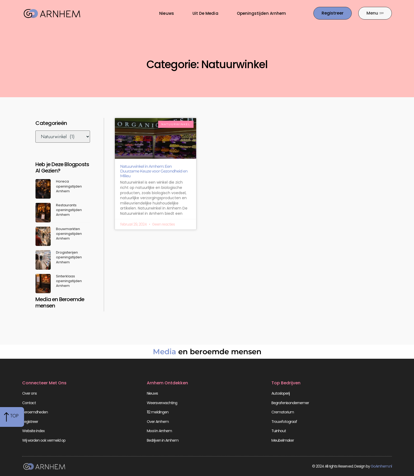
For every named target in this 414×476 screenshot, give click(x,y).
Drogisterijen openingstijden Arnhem (69, 257)
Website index (33, 430)
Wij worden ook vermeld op (43, 440)
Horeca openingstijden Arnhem (69, 186)
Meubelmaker (282, 440)
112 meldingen (157, 412)
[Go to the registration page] (332, 13)
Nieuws (166, 13)
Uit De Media (205, 13)
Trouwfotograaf (284, 421)
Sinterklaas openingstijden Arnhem (69, 281)
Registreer (30, 421)
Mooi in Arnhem (159, 430)
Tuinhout (278, 430)
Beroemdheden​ (35, 412)
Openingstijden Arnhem (261, 13)
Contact (29, 402)
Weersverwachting (162, 402)
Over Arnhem (158, 421)
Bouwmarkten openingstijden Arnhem (69, 233)
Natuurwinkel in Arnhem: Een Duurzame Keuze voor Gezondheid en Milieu (153, 171)
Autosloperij (280, 393)
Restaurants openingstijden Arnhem (69, 210)
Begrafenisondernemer (290, 402)
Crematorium (282, 412)
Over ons (29, 393)
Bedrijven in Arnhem (162, 440)
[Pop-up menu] (375, 13)
